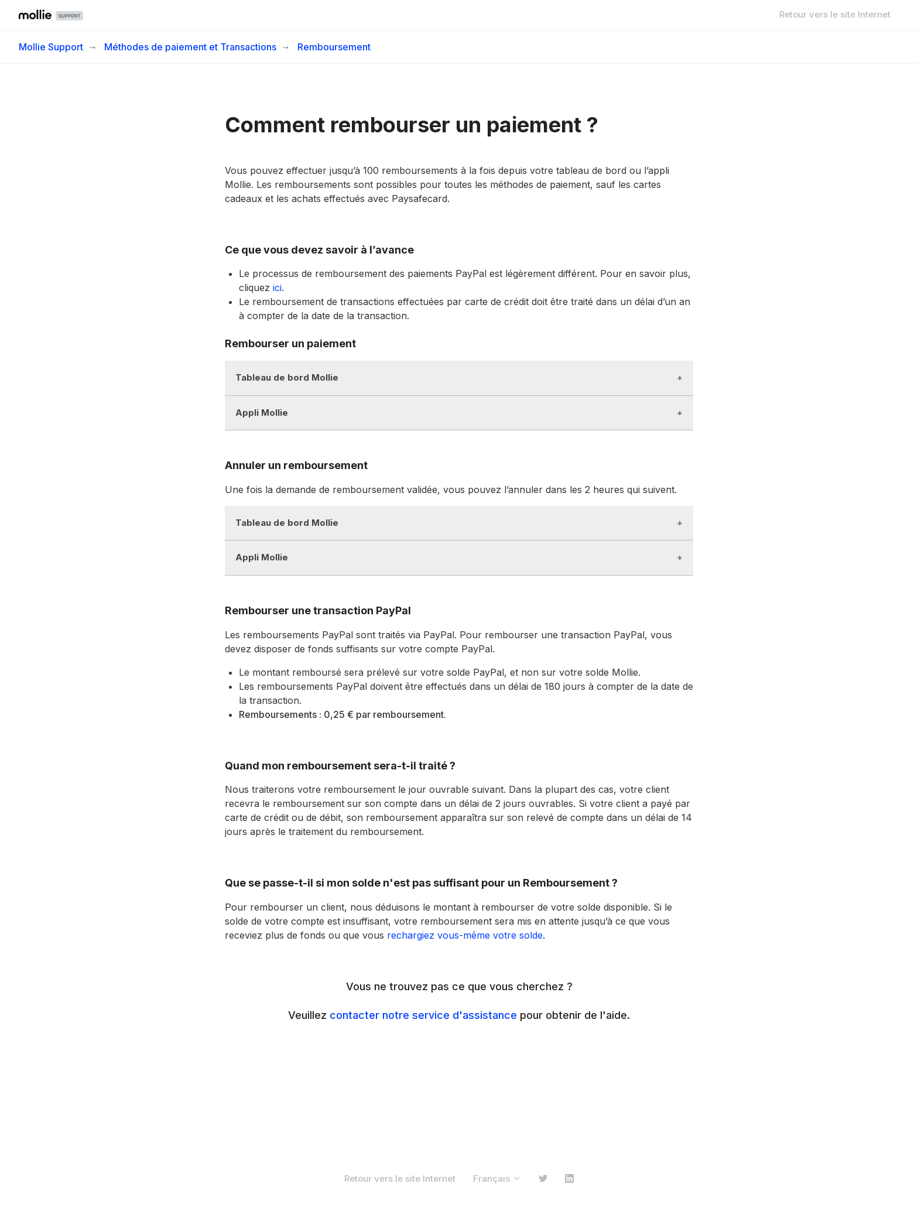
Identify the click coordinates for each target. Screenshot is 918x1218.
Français (497, 1178)
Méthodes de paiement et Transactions (190, 47)
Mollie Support (51, 47)
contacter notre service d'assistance (423, 1015)
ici (277, 287)
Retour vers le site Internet (834, 14)
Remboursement (334, 47)
